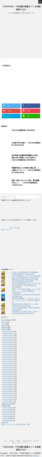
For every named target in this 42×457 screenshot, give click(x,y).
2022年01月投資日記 (8, 402)
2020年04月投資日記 (8, 357)
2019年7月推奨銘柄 (7, 416)
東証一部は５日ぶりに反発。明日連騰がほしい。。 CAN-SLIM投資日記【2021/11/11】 (25, 183)
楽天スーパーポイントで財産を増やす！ (14, 424)
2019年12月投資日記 (8, 348)
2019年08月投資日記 (8, 340)
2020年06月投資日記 (8, 361)
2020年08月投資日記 (8, 365)
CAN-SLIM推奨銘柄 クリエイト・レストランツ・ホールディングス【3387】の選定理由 (26, 300)
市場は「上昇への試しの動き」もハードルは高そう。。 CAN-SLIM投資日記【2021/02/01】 (26, 290)
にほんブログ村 (10, 227)
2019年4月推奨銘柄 (7, 412)
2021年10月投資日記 (8, 395)
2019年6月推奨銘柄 (7, 414)
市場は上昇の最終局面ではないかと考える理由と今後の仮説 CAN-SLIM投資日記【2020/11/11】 (26, 285)
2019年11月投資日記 (8, 346)
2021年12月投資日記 (8, 399)
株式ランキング (5, 229)
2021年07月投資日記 (8, 389)
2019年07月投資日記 (8, 338)
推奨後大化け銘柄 (7, 404)
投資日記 (4, 329)
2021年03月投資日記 (8, 380)
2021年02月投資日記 (8, 378)
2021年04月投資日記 (8, 382)
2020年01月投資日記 (8, 350)
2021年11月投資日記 (8, 397)
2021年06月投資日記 (8, 387)
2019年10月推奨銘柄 (8, 407)
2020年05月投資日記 (8, 359)
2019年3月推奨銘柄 (7, 410)
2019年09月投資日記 (8, 342)
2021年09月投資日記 (8, 393)
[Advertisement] (21, 37)
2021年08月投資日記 (8, 391)
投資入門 (4, 325)
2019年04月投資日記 (8, 331)
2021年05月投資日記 (8, 384)
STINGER (35, 456)
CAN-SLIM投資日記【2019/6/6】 (24, 130)
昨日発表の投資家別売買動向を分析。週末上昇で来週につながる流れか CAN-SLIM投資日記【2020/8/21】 (25, 157)
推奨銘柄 (4, 405)
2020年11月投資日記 (8, 372)
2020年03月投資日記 (8, 355)
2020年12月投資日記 (8, 374)
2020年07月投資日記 (8, 363)
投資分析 (4, 327)
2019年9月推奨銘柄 (7, 418)
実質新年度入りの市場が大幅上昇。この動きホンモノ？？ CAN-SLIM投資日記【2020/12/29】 (26, 170)
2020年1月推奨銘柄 (7, 420)
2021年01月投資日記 (8, 376)
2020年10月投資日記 (8, 370)
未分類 (3, 422)
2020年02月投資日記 (8, 352)
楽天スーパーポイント (23, 442)
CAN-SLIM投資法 (6, 320)
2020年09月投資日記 (8, 367)
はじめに (4, 322)
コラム (3, 323)
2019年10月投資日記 (8, 344)
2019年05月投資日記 (8, 333)
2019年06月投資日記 (8, 335)
